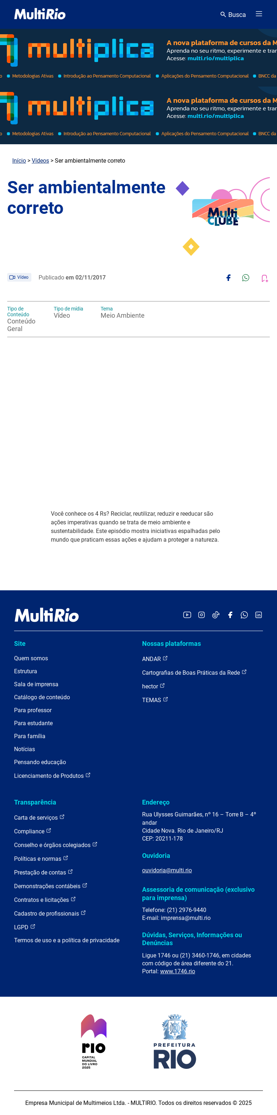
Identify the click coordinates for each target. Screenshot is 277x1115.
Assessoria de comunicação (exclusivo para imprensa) (198, 893)
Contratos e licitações (45, 899)
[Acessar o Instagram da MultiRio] (201, 615)
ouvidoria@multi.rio (167, 870)
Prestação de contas (43, 872)
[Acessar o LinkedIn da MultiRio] (258, 615)
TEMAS (155, 700)
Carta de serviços (39, 817)
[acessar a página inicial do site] (40, 14)
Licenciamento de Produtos (52, 775)
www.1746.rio (177, 971)
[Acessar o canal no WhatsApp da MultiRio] (244, 615)
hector (153, 686)
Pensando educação (40, 762)
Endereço (156, 802)
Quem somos (31, 658)
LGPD (25, 927)
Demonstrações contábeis (51, 886)
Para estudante (33, 723)
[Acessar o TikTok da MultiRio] (215, 615)
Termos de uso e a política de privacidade (66, 940)
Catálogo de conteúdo (42, 697)
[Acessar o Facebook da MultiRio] (230, 615)
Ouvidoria (156, 855)
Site (20, 643)
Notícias (24, 749)
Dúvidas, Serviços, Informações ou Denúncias (192, 939)
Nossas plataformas (171, 643)
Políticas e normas (41, 858)
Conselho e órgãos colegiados (56, 845)
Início (19, 160)
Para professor (33, 710)
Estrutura (25, 671)
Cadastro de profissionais (50, 913)
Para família (29, 736)
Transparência (35, 802)
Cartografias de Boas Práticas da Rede (194, 672)
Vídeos (40, 160)
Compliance (33, 831)
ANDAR (155, 658)
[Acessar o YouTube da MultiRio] (187, 615)
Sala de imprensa (36, 684)
